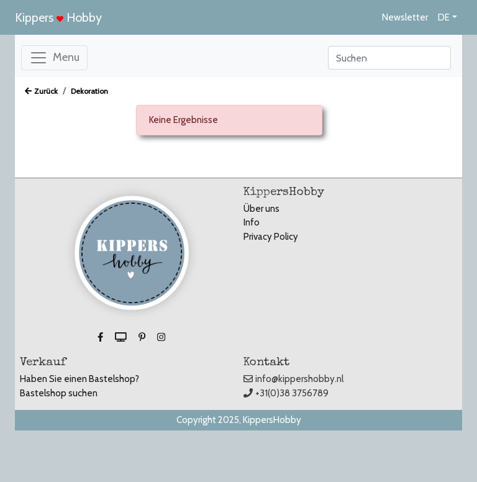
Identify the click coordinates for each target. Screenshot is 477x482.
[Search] (389, 58)
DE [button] (444, 17)
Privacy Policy (270, 236)
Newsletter (405, 17)
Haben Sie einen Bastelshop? (79, 378)
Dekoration (89, 91)
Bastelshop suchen (59, 393)
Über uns (261, 208)
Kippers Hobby (58, 17)
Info (251, 222)
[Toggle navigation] (54, 57)
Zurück (41, 91)
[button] (101, 337)
